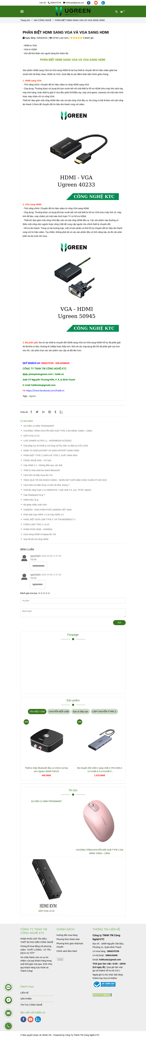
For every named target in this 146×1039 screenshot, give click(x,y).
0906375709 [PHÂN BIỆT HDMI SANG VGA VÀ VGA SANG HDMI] (54, 3)
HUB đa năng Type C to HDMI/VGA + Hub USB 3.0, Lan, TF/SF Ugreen (57, 490)
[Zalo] (63, 412)
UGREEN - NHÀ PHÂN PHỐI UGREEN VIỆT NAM (47, 509)
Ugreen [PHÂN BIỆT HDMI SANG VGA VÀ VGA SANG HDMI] (32, 396)
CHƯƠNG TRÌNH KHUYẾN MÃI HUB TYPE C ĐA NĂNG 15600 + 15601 (57, 431)
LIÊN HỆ (24, 993)
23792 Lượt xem (58, 38)
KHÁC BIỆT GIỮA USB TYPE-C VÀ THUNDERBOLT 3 (49, 519)
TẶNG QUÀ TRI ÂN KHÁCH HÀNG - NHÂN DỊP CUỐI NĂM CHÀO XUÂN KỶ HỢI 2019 (65, 480)
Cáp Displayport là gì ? (34, 495)
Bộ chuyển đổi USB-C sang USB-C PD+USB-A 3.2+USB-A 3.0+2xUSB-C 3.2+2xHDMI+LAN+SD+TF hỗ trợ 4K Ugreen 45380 (99, 770)
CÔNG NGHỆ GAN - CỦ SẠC (37, 460)
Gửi (119, 622)
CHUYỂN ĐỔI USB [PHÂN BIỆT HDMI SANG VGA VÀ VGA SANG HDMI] (59, 711)
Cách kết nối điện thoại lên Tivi (38, 475)
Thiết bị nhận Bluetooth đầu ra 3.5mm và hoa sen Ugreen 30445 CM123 (46, 770)
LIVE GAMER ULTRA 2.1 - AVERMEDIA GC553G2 (47, 440)
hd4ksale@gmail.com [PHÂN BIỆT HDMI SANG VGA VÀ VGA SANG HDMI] (73, 3)
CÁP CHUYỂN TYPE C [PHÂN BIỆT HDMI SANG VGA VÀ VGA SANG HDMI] (104, 711)
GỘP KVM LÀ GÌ (31, 436)
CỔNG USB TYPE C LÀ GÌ (36, 524)
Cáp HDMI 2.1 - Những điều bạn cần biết (42, 465)
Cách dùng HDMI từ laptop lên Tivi (39, 534)
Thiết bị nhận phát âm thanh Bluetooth (41, 470)
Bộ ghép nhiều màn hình (35, 504)
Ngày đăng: (29, 38)
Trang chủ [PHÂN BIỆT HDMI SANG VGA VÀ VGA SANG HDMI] (25, 20)
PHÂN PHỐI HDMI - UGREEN (37, 529)
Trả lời (33, 559)
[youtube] (96, 3)
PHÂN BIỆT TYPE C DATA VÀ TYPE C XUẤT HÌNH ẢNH (50, 455)
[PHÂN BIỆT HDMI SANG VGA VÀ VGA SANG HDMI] (73, 11)
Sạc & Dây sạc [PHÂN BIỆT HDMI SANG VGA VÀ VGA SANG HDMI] (80, 711)
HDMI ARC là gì (31, 500)
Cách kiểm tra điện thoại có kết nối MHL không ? (46, 485)
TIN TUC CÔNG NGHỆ (31, 1005)
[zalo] (103, 3)
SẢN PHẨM (25, 998)
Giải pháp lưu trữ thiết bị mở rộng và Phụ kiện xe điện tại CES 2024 (55, 445)
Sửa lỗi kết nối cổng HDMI (36, 539)
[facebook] (89, 3)
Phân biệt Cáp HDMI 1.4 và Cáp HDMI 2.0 (43, 514)
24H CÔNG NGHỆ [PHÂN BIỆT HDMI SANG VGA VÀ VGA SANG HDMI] (42, 20)
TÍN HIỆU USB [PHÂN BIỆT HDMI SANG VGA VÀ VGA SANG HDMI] (37, 711)
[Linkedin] (43, 412)
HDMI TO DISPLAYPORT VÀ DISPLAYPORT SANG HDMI (51, 450)
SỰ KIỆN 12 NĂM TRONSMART (38, 426)
